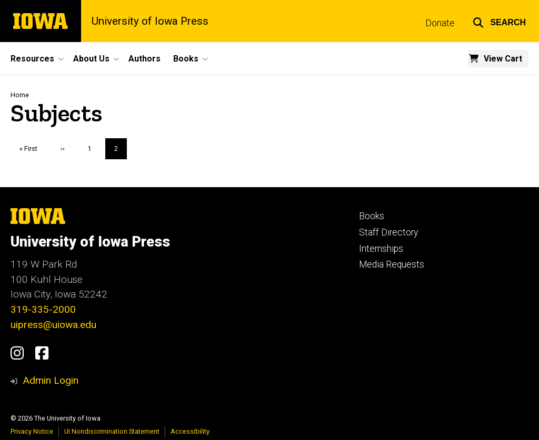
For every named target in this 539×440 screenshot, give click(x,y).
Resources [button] (32, 59)
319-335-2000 (43, 309)
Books (371, 216)
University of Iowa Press (150, 21)
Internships (381, 248)
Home (20, 95)
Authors (144, 59)
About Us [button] (91, 59)
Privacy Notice (32, 431)
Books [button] (185, 59)
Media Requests (391, 264)
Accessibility (190, 431)
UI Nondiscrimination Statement (111, 431)
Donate (440, 23)
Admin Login (50, 380)
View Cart (503, 59)
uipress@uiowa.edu (53, 325)
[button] (499, 21)
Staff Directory (388, 232)
